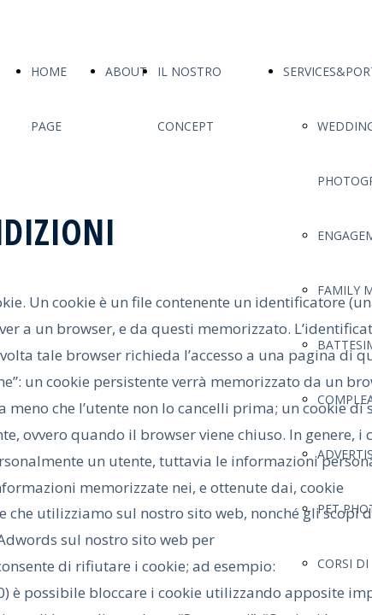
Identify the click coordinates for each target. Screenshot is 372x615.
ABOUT (126, 71)
